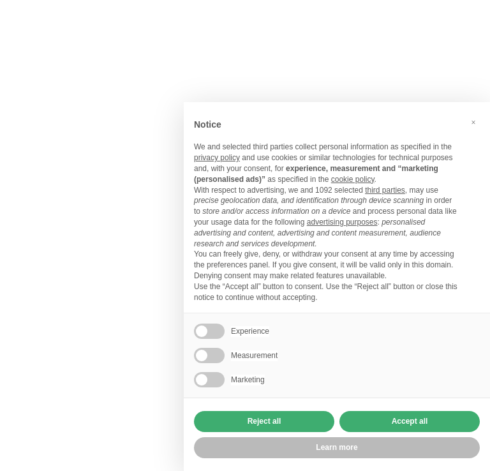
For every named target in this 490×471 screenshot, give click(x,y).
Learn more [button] (336, 447)
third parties (385, 190)
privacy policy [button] (217, 157)
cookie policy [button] (353, 179)
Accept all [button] (410, 421)
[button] (473, 122)
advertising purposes (342, 222)
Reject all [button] (264, 421)
